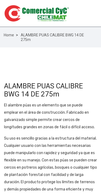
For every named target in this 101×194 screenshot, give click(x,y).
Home (9, 35)
